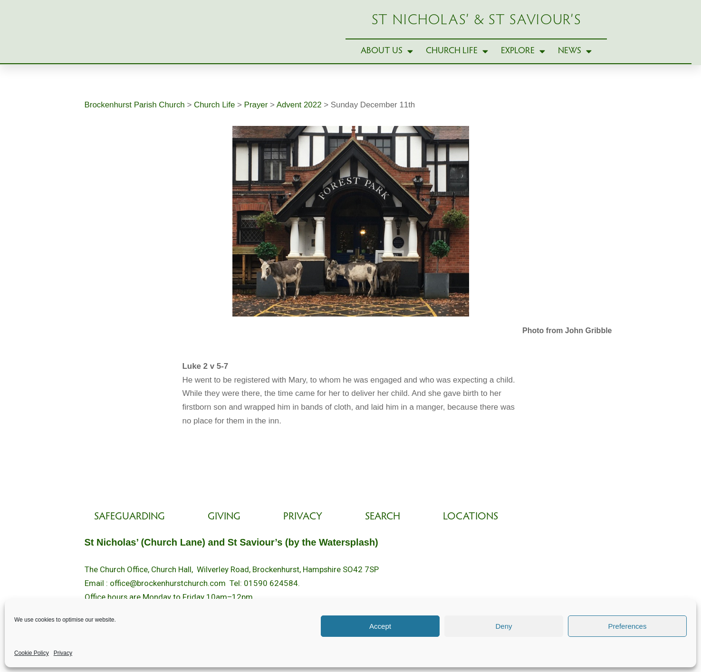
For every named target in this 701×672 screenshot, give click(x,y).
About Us (387, 59)
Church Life (457, 59)
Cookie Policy (31, 653)
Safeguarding (129, 533)
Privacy (63, 653)
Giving (224, 533)
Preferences (627, 626)
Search (382, 533)
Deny (503, 626)
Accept (380, 626)
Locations (470, 533)
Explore (523, 59)
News (575, 59)
